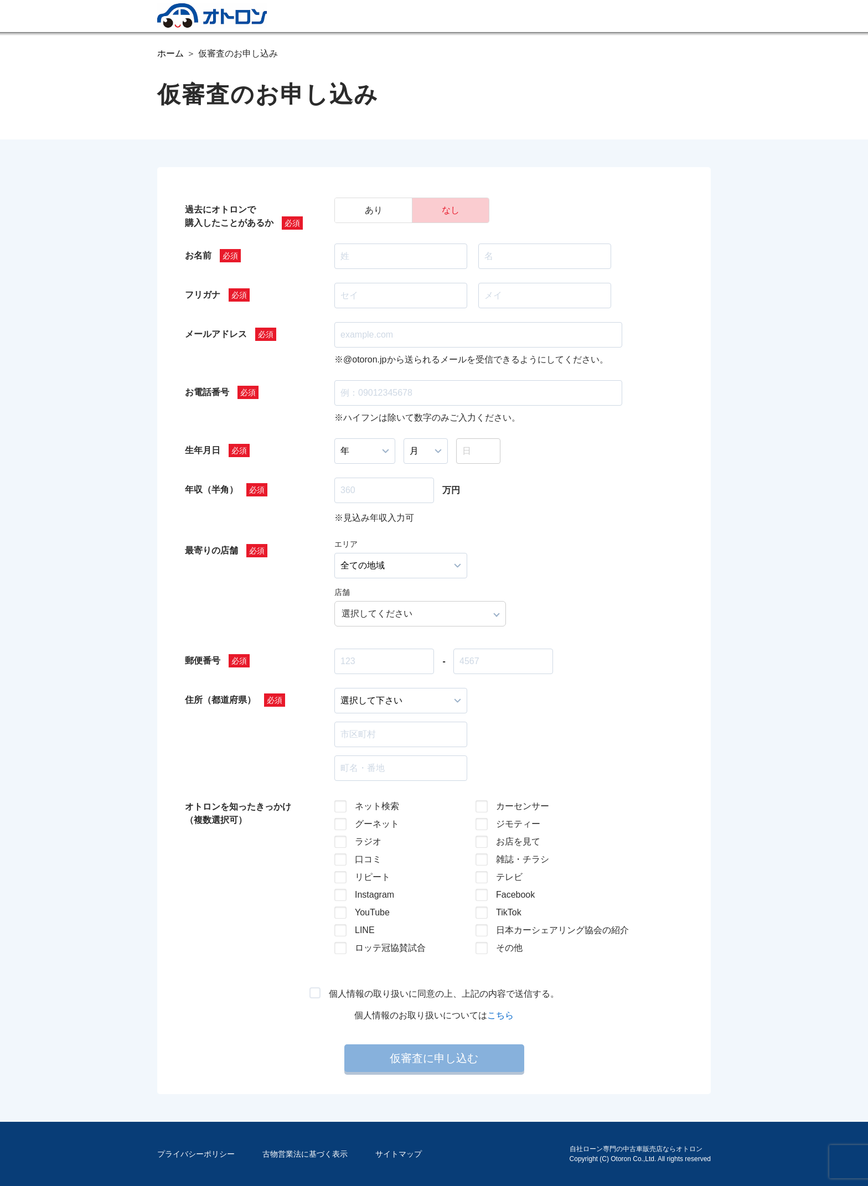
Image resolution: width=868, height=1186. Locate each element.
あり (374, 210)
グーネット (377, 823)
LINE (365, 930)
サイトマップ (398, 1153)
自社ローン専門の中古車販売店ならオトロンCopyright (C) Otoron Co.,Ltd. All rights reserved (640, 1154)
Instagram (374, 894)
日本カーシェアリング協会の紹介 (553, 930)
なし (450, 210)
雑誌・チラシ (522, 859)
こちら (500, 1015)
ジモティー (518, 823)
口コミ (368, 859)
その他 (509, 947)
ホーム (170, 53)
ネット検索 (377, 806)
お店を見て (518, 841)
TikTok (508, 912)
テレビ (509, 877)
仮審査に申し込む (434, 1058)
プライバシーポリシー (196, 1153)
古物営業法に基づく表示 (305, 1153)
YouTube (372, 912)
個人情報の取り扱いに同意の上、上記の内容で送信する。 (444, 993)
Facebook (515, 894)
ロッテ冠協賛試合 (390, 947)
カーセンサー (522, 806)
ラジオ (368, 841)
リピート (372, 877)
